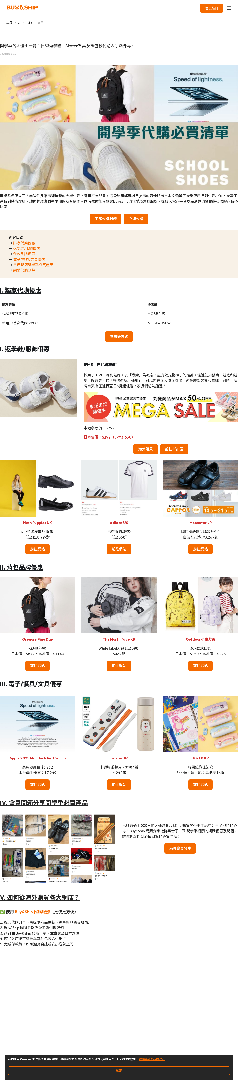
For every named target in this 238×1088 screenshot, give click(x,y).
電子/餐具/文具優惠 (29, 259)
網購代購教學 (24, 270)
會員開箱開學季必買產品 (33, 265)
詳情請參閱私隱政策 (152, 1059)
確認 (119, 1070)
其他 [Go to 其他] (29, 22)
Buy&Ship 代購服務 (32, 911)
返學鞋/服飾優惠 (26, 248)
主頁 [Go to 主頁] (9, 22)
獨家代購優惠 (24, 243)
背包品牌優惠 (24, 254)
